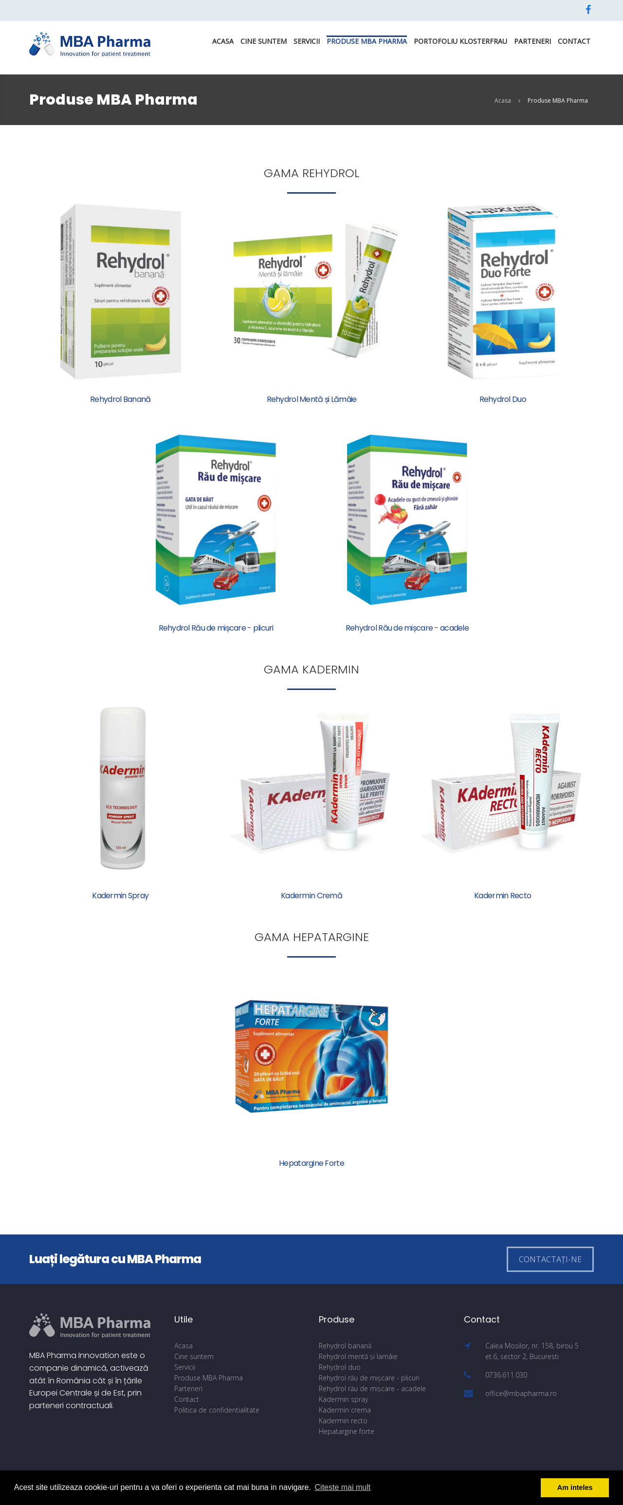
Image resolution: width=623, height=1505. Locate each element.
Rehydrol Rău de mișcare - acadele (407, 628)
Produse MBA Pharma (367, 41)
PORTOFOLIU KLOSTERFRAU (460, 41)
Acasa (223, 41)
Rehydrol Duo (502, 399)
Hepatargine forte (346, 1431)
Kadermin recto (343, 1420)
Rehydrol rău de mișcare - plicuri (369, 1377)
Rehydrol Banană (120, 399)
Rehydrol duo (340, 1367)
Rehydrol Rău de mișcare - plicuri (216, 628)
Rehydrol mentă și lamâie (358, 1356)
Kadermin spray (343, 1399)
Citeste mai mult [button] (343, 1487)
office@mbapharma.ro (521, 1393)
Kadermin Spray (120, 895)
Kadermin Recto (502, 895)
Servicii (306, 41)
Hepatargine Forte (311, 1163)
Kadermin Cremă (311, 895)
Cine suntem (263, 41)
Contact (574, 41)
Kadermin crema (345, 1409)
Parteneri (532, 41)
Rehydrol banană (345, 1345)
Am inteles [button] (575, 1487)
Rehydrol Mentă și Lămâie (312, 399)
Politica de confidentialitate (216, 1409)
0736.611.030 (506, 1374)
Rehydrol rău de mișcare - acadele (372, 1388)
